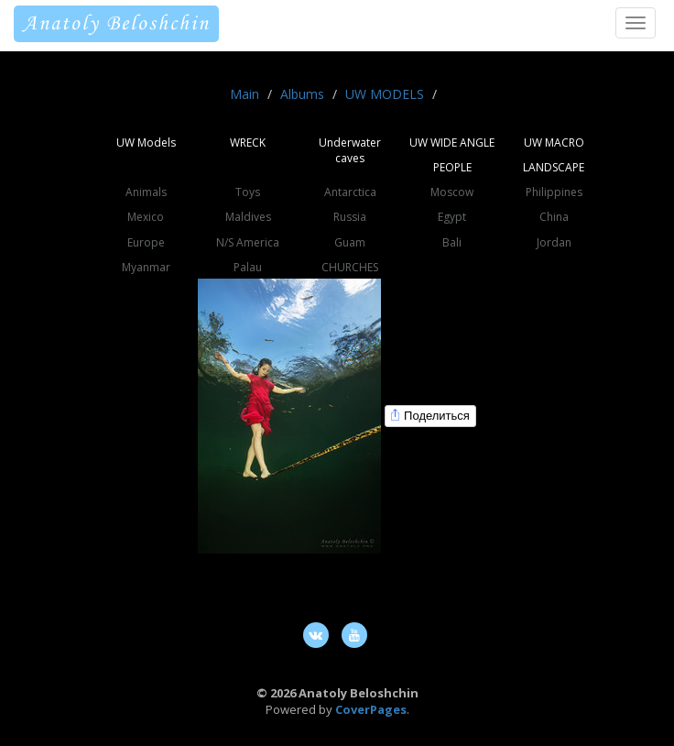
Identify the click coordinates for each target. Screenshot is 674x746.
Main (244, 94)
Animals (146, 192)
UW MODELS (384, 94)
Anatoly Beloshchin (116, 24)
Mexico (145, 217)
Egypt (452, 217)
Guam (349, 242)
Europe (146, 242)
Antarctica (350, 192)
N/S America (247, 242)
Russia (349, 217)
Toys (247, 192)
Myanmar (146, 267)
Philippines (554, 192)
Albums (302, 94)
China (554, 217)
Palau (248, 267)
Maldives (248, 217)
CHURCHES (349, 267)
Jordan (554, 242)
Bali (452, 242)
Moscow (451, 192)
